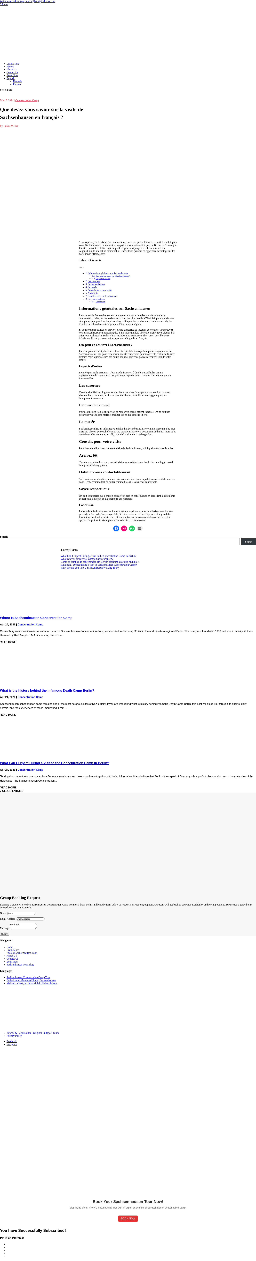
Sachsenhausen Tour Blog (20, 965)
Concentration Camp (27, 100)
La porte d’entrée (103, 278)
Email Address (7, 918)
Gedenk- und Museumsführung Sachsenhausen (31, 981)
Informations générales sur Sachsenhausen (108, 273)
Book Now (12, 75)
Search (4, 536)
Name (3, 913)
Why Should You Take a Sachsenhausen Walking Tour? (90, 567)
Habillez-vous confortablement (102, 296)
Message (4, 929)
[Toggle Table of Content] (81, 267)
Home (10, 948)
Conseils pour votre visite (100, 290)
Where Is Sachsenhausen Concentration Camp (36, 618)
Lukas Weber (10, 126)
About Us (12, 69)
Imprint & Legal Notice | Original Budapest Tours (33, 1033)
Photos (10, 66)
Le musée (92, 287)
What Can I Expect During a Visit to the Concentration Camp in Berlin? (98, 556)
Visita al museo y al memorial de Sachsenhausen (32, 984)
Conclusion (100, 301)
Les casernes (94, 281)
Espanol (17, 84)
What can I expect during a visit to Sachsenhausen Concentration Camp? (99, 564)
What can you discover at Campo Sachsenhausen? (87, 558)
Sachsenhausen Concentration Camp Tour (28, 978)
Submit (4, 935)
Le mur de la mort (96, 284)
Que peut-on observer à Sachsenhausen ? (113, 276)
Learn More (13, 63)
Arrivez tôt (93, 293)
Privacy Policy (14, 1036)
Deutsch (17, 81)
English (11, 78)
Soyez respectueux (96, 299)
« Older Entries (11, 791)
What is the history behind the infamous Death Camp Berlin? (47, 690)
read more (8, 642)
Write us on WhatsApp (12, 1)
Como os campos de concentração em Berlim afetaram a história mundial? (100, 561)
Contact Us (12, 72)
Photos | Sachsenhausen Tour (22, 953)
